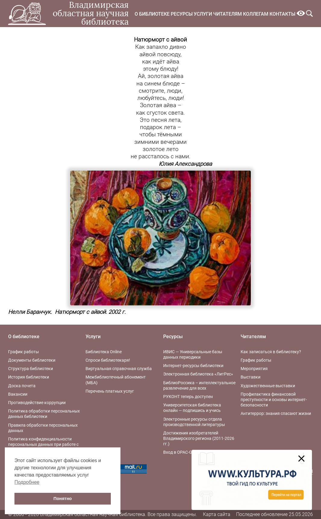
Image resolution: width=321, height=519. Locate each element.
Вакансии (17, 394)
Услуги (203, 14)
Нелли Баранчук (29, 312)
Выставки (250, 377)
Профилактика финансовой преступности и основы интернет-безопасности (274, 399)
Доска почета (22, 385)
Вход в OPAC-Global (182, 452)
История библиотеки (28, 377)
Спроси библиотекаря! (108, 360)
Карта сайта (216, 514)
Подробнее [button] (26, 482)
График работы (23, 351)
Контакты (282, 14)
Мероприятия (254, 368)
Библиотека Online (104, 351)
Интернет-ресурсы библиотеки (193, 365)
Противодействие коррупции (37, 402)
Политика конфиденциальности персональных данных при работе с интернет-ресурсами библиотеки (43, 444)
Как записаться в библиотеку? (271, 351)
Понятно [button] (63, 498)
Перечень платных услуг (110, 391)
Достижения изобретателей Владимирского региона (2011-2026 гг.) (198, 438)
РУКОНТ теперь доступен (188, 396)
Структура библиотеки (30, 368)
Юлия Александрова (185, 164)
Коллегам (255, 14)
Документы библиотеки (31, 360)
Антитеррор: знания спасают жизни (276, 413)
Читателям (227, 14)
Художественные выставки (268, 385)
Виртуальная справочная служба (119, 368)
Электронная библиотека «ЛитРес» (198, 374)
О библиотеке (152, 14)
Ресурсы (182, 14)
